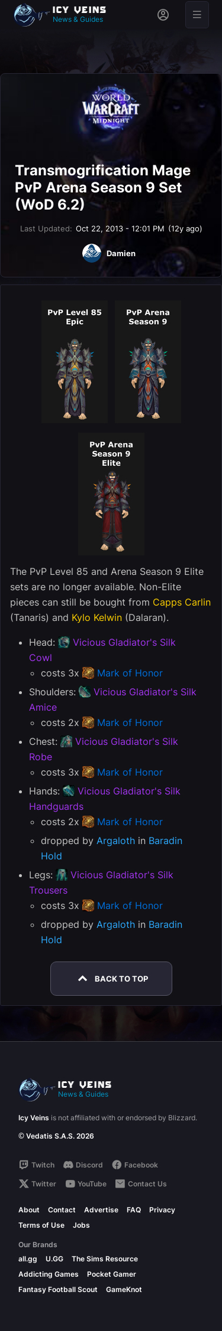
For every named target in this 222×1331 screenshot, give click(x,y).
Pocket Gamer (111, 1274)
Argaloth (115, 840)
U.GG (54, 1258)
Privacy (162, 1209)
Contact (62, 1209)
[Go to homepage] (65, 15)
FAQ (134, 1209)
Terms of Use (41, 1225)
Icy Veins (33, 1117)
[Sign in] (163, 14)
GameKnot (124, 1289)
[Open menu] (197, 14)
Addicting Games (48, 1274)
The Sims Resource (105, 1258)
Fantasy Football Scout (58, 1289)
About (29, 1209)
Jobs (81, 1225)
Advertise (101, 1209)
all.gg (27, 1258)
